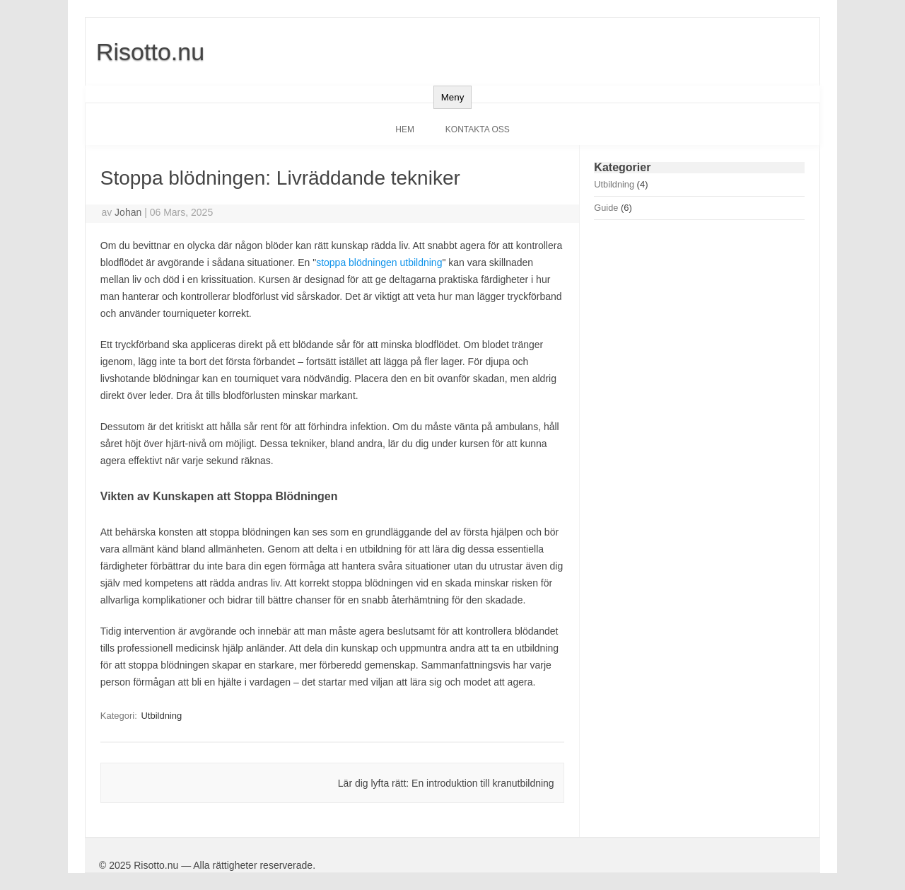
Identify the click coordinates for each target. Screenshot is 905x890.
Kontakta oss (477, 129)
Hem (404, 129)
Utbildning (161, 715)
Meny (453, 97)
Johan (128, 212)
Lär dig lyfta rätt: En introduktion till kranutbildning (446, 783)
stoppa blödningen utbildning (379, 262)
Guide (606, 207)
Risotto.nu (150, 51)
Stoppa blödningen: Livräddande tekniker (280, 178)
